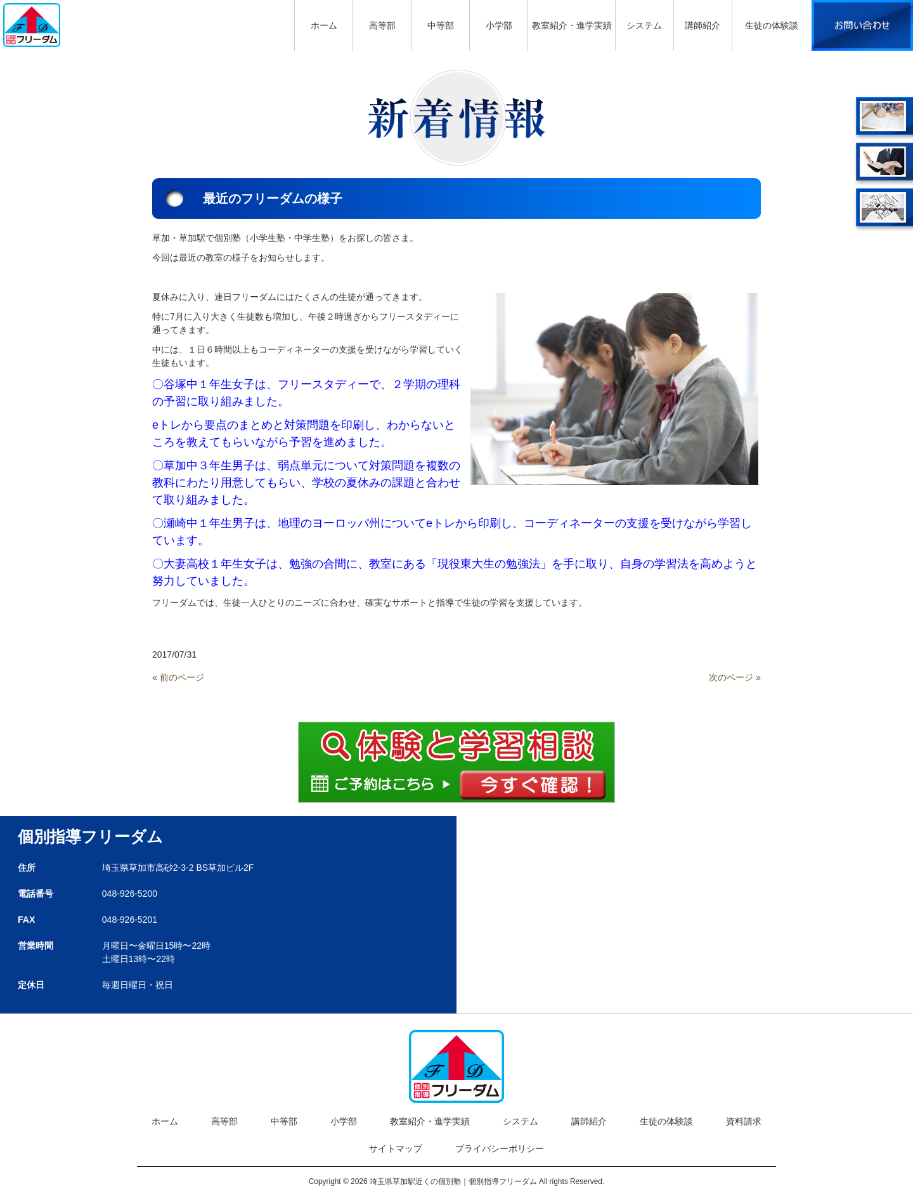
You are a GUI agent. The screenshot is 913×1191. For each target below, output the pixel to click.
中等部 (284, 1121)
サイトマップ (395, 1148)
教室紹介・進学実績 (430, 1121)
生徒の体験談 (666, 1121)
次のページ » (735, 677)
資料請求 (743, 1121)
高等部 (224, 1121)
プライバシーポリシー (499, 1148)
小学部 (343, 1121)
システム (520, 1121)
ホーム (165, 1121)
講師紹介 (589, 1121)
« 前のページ (178, 677)
